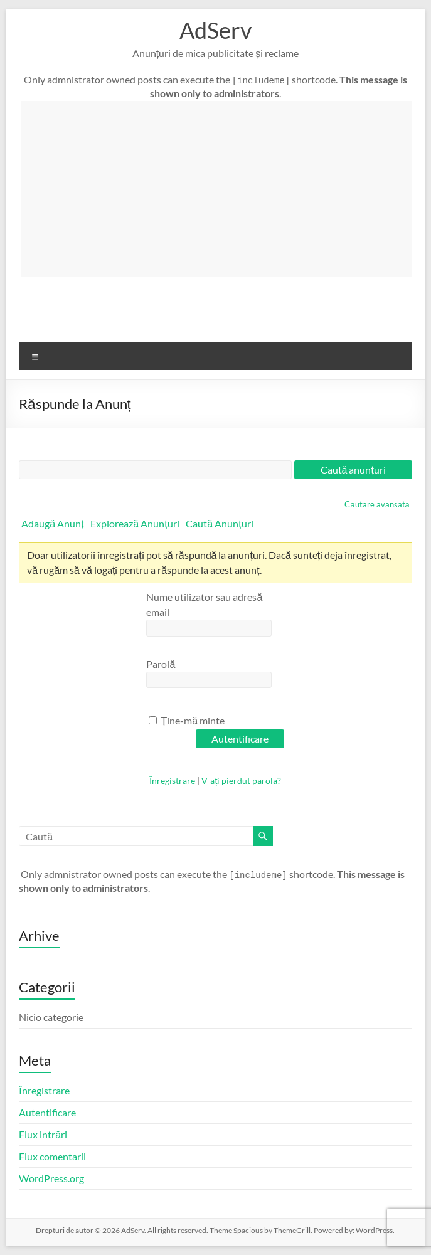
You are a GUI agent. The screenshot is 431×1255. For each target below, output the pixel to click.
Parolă (160, 664)
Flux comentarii (52, 1156)
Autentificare (47, 1112)
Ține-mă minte (187, 720)
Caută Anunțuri (219, 523)
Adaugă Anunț (52, 523)
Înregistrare (172, 780)
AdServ (215, 30)
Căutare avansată (376, 504)
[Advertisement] (225, 189)
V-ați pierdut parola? (241, 780)
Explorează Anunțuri (134, 523)
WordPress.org (51, 1178)
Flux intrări (43, 1134)
